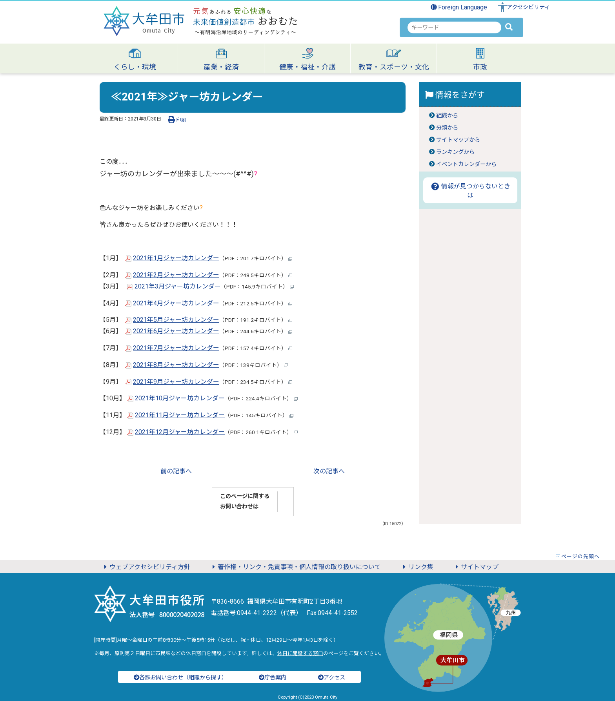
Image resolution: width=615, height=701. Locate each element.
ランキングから (455, 152)
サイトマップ (476, 567)
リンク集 (416, 567)
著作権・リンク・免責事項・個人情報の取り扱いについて (295, 567)
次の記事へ (329, 471)
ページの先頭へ (580, 556)
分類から (447, 127)
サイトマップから (458, 140)
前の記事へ (176, 471)
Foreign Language (459, 7)
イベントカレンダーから (466, 164)
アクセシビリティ (528, 7)
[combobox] (454, 27)
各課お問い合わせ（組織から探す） (180, 677)
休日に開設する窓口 (300, 653)
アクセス (331, 677)
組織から (447, 115)
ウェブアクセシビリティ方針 (146, 567)
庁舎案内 (272, 677)
